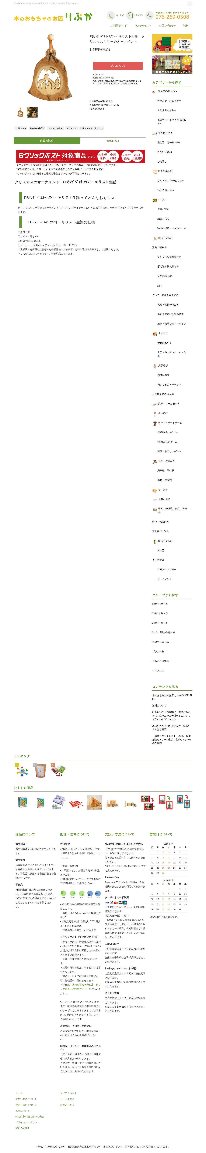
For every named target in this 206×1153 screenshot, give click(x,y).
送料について (159, 705)
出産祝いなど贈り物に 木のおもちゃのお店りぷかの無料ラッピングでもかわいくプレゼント (171, 715)
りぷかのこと (143, 25)
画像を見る (113, 140)
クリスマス (21, 128)
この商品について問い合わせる (104, 105)
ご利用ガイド (118, 25)
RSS (17, 1128)
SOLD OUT (117, 65)
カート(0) (115, 15)
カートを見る (67, 1099)
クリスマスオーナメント (91, 128)
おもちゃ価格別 (37, 128)
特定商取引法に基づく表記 (103, 78)
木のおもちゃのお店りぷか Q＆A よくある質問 (171, 728)
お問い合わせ (167, 25)
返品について (98, 74)
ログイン (134, 15)
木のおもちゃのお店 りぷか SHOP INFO (172, 697)
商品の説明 (46, 140)
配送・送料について (26, 1105)
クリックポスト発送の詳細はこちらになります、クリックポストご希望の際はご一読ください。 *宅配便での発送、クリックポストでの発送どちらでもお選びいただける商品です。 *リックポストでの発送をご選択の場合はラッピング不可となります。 (80, 165)
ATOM (25, 1128)
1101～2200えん (55, 128)
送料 (186, 25)
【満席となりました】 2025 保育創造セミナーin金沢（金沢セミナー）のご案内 (172, 739)
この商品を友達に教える (101, 101)
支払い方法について (26, 1099)
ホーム (19, 1093)
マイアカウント (68, 1093)
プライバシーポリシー (27, 1122)
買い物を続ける (97, 109)
